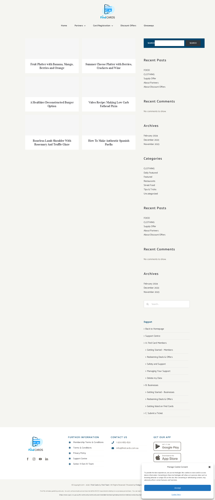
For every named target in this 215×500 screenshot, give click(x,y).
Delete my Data (154, 378)
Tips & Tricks (150, 189)
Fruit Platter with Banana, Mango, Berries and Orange (51, 66)
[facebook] (27, 459)
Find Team (105, 485)
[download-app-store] (167, 454)
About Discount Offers (154, 87)
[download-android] (167, 443)
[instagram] (34, 459)
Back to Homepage (154, 329)
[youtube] (40, 459)
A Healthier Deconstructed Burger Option (51, 104)
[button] (209, 467)
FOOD (147, 70)
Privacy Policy (79, 453)
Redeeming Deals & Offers (160, 357)
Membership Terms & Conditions (88, 442)
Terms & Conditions (82, 448)
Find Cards (95, 485)
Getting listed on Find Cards (160, 406)
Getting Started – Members (160, 350)
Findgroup (139, 485)
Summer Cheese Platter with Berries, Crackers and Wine (108, 66)
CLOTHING (149, 74)
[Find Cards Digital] (107, 4)
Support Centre (152, 336)
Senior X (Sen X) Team (83, 464)
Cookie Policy (176, 494)
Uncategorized (151, 194)
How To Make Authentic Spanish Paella (108, 142)
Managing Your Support (158, 371)
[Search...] (167, 304)
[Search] (147, 304)
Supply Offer (150, 78)
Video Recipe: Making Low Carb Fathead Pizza (109, 104)
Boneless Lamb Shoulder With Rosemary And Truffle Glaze (52, 142)
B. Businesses (151, 385)
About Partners (151, 83)
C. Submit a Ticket (154, 413)
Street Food (149, 185)
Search (151, 43)
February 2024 (151, 136)
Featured (148, 177)
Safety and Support (156, 364)
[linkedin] (46, 459)
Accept (177, 488)
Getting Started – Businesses (160, 392)
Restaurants (149, 181)
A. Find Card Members (156, 343)
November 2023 (151, 144)
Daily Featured (151, 173)
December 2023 (151, 140)
